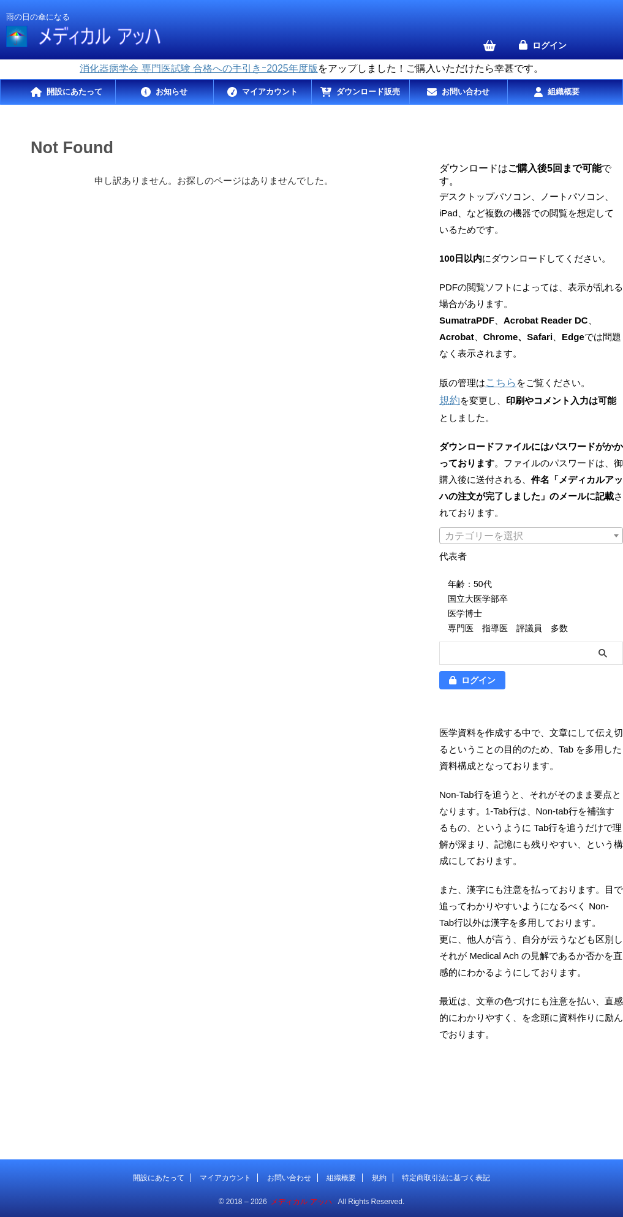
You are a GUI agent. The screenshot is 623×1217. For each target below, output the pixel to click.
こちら (499, 382)
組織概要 (564, 91)
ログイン (549, 45)
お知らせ (171, 91)
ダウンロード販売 (368, 91)
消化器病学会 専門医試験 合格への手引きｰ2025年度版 (198, 68)
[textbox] (531, 533)
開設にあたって (74, 91)
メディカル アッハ (301, 1199)
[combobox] (531, 533)
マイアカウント (270, 91)
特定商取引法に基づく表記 (446, 1175)
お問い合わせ (465, 91)
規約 (448, 398)
